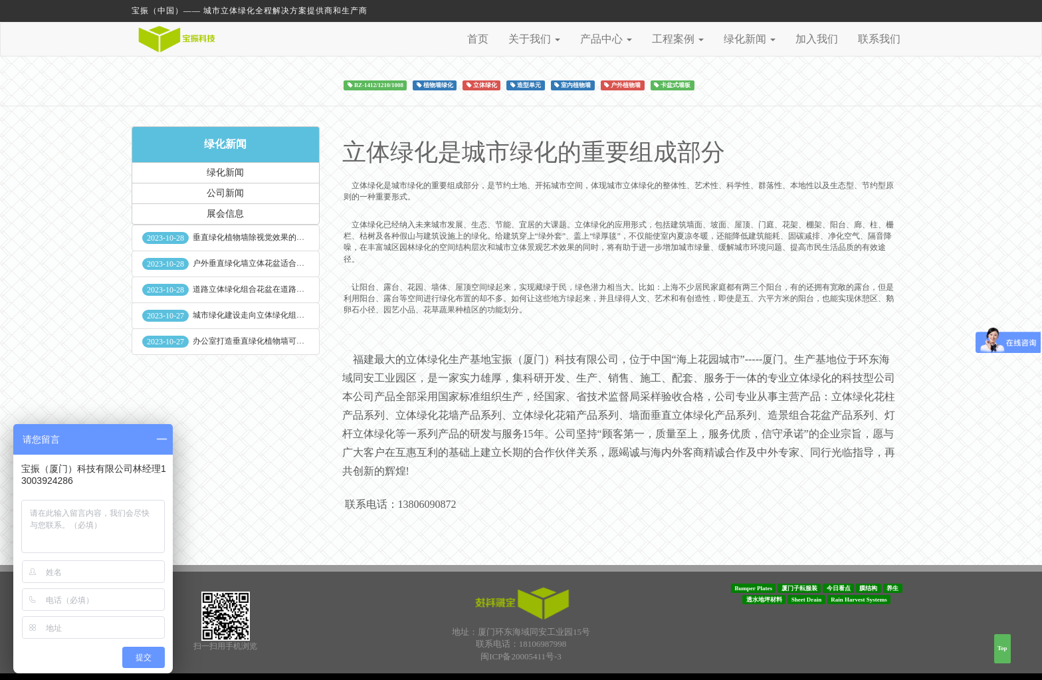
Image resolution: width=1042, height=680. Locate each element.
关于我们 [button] (534, 39)
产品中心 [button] (606, 39)
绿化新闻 (225, 144)
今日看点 (839, 587)
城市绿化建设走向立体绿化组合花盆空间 (264, 315)
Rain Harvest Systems (859, 599)
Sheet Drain (806, 599)
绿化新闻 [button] (750, 39)
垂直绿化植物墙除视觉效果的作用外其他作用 (272, 237)
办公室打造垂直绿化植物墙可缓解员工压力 (268, 341)
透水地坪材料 (764, 599)
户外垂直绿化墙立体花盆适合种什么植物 (264, 263)
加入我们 (816, 39)
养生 (892, 587)
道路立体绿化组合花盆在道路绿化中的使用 (268, 289)
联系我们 (879, 39)
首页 (477, 39)
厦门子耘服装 (799, 587)
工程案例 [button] (678, 39)
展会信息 (225, 214)
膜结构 (868, 587)
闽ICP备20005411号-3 (521, 656)
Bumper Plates (753, 587)
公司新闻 (225, 193)
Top (1002, 648)
